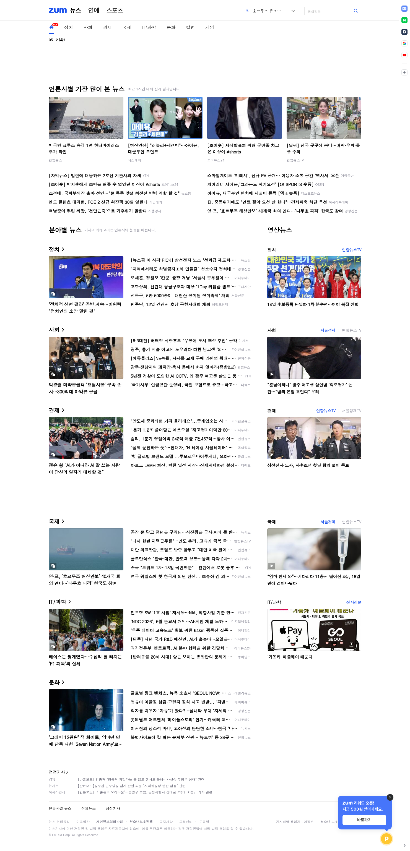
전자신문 (353, 602)
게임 (209, 27)
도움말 (204, 821)
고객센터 (186, 821)
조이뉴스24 (215, 160)
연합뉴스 (55, 160)
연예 (93, 10)
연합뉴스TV (295, 160)
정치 (68, 27)
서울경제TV (351, 410)
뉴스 (75, 10)
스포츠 (115, 10)
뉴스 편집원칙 (59, 821)
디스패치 (134, 160)
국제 (126, 27)
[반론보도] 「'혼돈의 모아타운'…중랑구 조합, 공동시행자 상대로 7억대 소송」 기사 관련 (145, 792)
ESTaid (57, 835)
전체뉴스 (88, 808)
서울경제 (327, 330)
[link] (404, 9)
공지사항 (166, 821)
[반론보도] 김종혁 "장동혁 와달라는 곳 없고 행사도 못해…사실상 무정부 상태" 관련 (141, 779)
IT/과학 (149, 27)
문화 (171, 27)
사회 (88, 27)
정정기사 (57, 772)
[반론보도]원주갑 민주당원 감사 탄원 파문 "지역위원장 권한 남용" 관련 (132, 785)
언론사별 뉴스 (60, 808)
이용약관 (83, 821)
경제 (107, 27)
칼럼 (190, 27)
